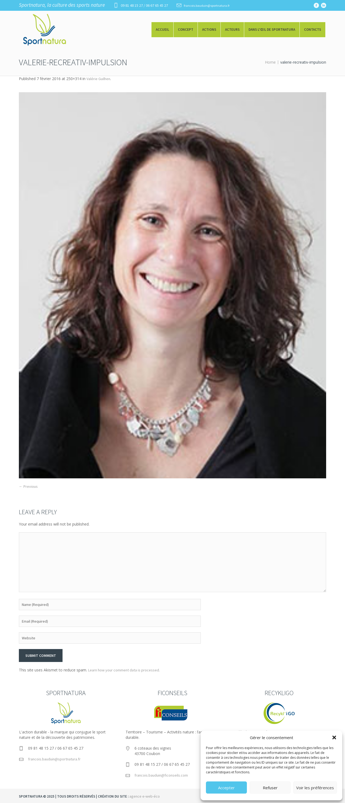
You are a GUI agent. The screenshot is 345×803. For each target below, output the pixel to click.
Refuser (270, 787)
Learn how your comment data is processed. (124, 670)
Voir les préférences (315, 787)
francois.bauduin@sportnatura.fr (207, 6)
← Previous (28, 486)
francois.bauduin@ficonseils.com (161, 775)
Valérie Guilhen (98, 78)
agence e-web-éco (144, 796)
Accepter (226, 787)
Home (270, 62)
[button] (334, 737)
